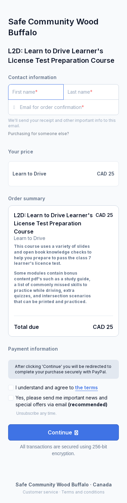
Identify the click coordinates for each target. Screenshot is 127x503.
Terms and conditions (83, 492)
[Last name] (91, 92)
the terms (86, 387)
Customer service (40, 492)
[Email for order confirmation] (69, 107)
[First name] (35, 92)
